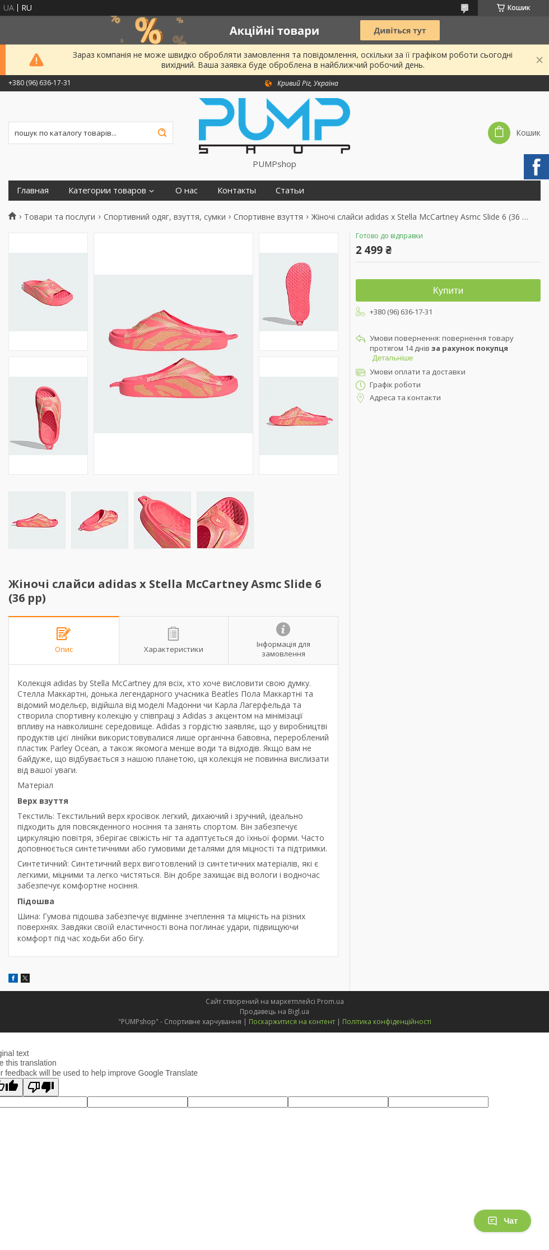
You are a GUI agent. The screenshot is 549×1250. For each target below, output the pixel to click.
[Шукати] (162, 133)
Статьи (290, 190)
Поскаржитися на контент (292, 1021)
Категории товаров (107, 190)
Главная (33, 190)
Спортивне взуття (268, 217)
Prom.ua (330, 1001)
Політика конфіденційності (386, 1021)
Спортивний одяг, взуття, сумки (165, 217)
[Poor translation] (41, 1087)
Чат (502, 1221)
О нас (186, 190)
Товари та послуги (59, 217)
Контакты (236, 190)
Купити (448, 290)
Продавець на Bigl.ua (274, 1011)
